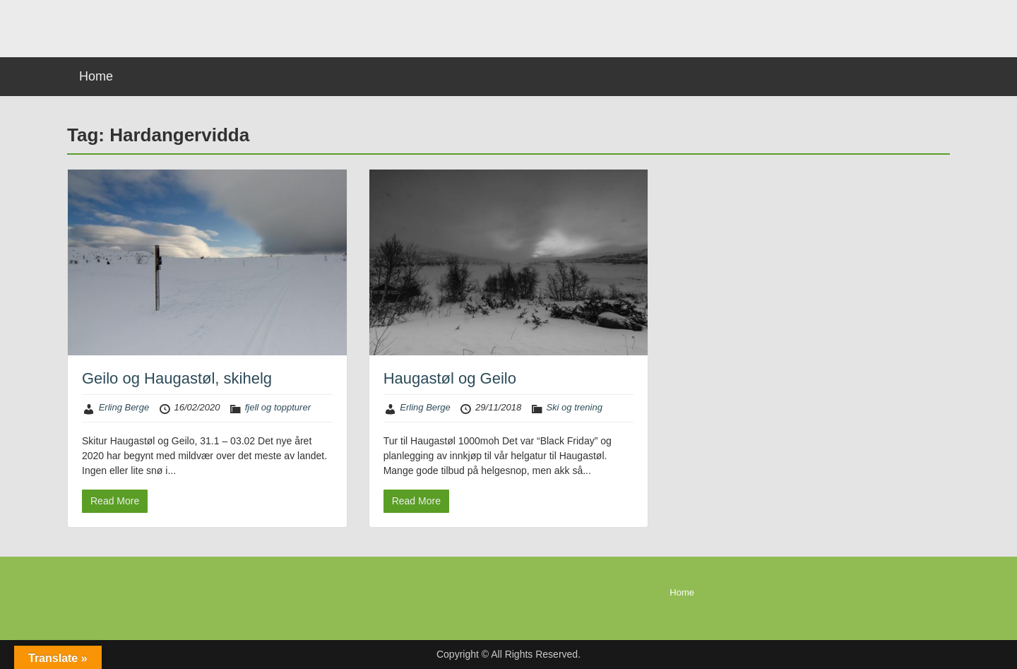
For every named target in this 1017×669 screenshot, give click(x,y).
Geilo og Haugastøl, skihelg (177, 378)
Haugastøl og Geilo (449, 378)
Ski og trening (574, 407)
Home (96, 76)
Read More (114, 501)
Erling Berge (124, 407)
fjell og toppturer (278, 407)
